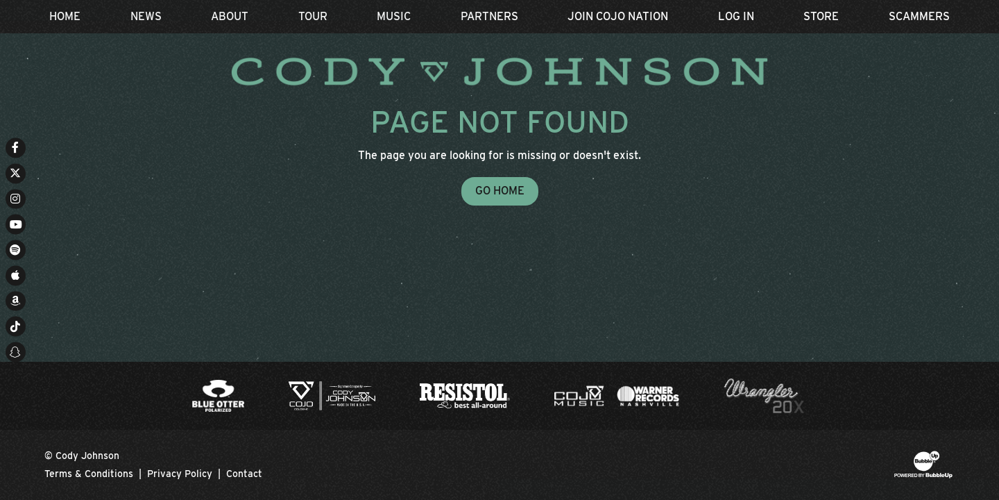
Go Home (499, 190)
